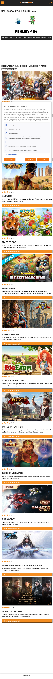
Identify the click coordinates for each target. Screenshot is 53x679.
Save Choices (9, 159)
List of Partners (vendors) (10, 154)
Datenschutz (26, 675)
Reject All (30, 159)
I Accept (43, 159)
